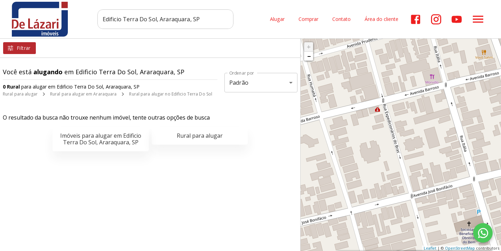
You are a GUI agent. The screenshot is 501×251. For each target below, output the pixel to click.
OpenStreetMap (460, 248)
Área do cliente (381, 19)
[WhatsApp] (483, 233)
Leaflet (430, 248)
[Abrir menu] (478, 19)
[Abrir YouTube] (457, 19)
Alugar (277, 19)
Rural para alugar (20, 94)
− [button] (309, 56)
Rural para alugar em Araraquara (83, 94)
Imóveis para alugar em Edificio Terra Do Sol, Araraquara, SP (100, 139)
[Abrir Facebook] (415, 19)
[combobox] (165, 19)
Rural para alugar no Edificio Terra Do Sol (170, 94)
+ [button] (309, 47)
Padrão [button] (238, 82)
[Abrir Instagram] (436, 19)
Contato (341, 19)
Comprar (308, 19)
